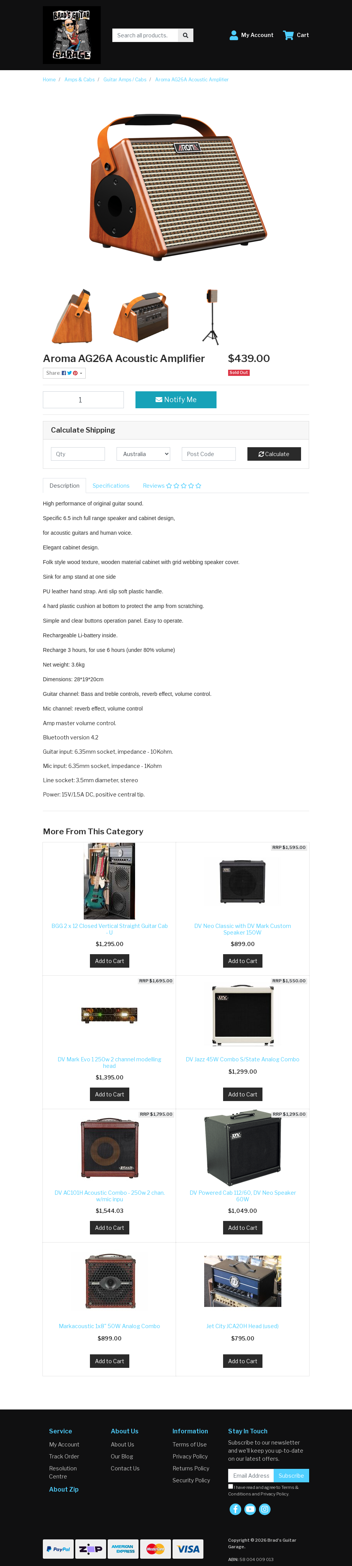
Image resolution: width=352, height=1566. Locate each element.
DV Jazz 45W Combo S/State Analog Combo (243, 1059)
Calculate (274, 454)
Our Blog (122, 1456)
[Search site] (185, 35)
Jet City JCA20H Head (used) (242, 1326)
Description (64, 485)
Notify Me (176, 400)
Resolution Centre (63, 1472)
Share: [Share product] (62, 373)
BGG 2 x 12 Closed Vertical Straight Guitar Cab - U (109, 929)
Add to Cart (109, 961)
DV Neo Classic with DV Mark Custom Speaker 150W (242, 929)
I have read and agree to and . (263, 1490)
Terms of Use (190, 1444)
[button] (252, 35)
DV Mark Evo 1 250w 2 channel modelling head (109, 1062)
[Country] (144, 454)
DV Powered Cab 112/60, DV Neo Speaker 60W (243, 1195)
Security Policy (191, 1480)
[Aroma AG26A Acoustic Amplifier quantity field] (83, 399)
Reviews (172, 485)
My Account (64, 1444)
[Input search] (145, 35)
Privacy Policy (190, 1456)
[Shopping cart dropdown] (296, 35)
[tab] (64, 485)
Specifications (111, 485)
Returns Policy (191, 1468)
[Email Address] (251, 1475)
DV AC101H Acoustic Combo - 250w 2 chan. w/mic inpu (109, 1195)
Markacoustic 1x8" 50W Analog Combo (109, 1326)
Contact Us (125, 1468)
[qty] (78, 454)
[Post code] (209, 454)
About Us (122, 1444)
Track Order (64, 1456)
